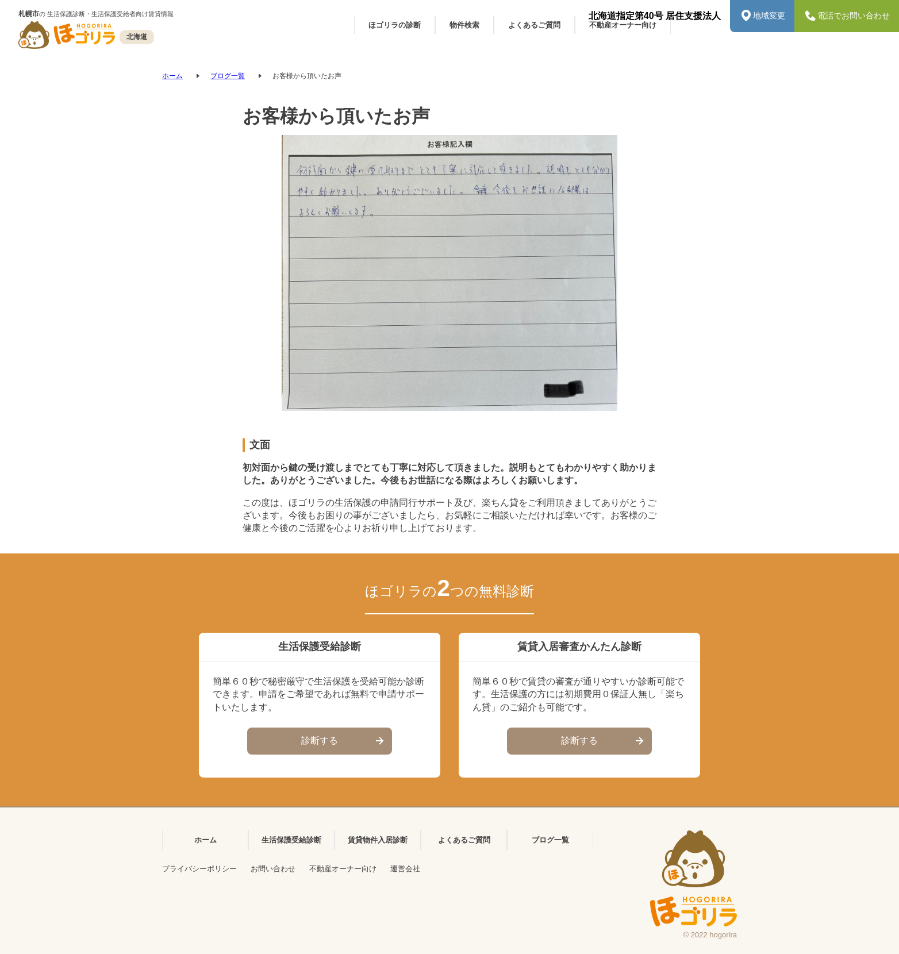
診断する (343, 741)
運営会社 (405, 868)
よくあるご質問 (464, 840)
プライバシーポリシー (199, 868)
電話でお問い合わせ (847, 16)
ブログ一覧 (227, 76)
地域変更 (762, 16)
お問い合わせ (273, 868)
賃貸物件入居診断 (378, 840)
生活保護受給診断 (291, 840)
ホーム (172, 76)
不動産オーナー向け (342, 868)
